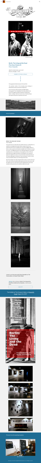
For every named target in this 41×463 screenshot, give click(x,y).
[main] (20, 57)
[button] (1, 1)
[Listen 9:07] (20, 287)
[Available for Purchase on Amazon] (20, 74)
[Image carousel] (20, 448)
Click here (10, 281)
